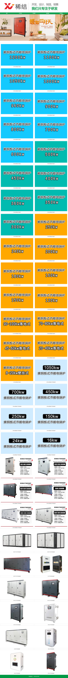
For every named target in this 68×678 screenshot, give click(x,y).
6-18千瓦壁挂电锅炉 (51, 576)
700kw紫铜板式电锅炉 (51, 139)
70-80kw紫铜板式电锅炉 (51, 333)
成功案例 (47, 13)
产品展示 (34, 13)
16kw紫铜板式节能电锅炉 (51, 454)
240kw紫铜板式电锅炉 (17, 260)
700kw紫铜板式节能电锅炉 (17, 406)
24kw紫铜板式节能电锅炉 (17, 454)
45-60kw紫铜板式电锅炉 (17, 357)
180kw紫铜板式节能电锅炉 (17, 479)
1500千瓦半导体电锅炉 (17, 576)
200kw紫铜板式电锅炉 (51, 260)
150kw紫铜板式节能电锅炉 (51, 430)
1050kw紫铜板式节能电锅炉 (51, 382)
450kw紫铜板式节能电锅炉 (51, 406)
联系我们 (61, 13)
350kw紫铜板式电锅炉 (51, 212)
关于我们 (20, 13)
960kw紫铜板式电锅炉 (17, 115)
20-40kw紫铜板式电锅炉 (51, 357)
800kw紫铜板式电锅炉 (17, 139)
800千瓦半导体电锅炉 (17, 600)
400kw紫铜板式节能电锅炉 (17, 503)
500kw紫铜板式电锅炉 (51, 163)
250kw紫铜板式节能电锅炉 (17, 430)
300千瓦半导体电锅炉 (17, 624)
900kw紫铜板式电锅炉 (51, 115)
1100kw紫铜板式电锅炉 (51, 66)
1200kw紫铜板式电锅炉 (17, 66)
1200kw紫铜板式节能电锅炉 (17, 527)
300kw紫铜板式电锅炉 (17, 236)
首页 (7, 13)
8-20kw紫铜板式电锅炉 (17, 382)
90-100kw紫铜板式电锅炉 (17, 333)
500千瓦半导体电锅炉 (51, 600)
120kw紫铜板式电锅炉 (51, 309)
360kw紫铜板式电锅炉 (17, 212)
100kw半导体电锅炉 (51, 624)
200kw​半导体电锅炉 (51, 673)
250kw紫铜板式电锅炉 (51, 236)
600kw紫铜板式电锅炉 (17, 163)
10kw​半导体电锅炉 (17, 673)
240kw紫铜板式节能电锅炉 (51, 479)
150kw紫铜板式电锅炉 (17, 309)
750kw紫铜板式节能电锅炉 (51, 527)
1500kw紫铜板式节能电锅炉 (51, 503)
